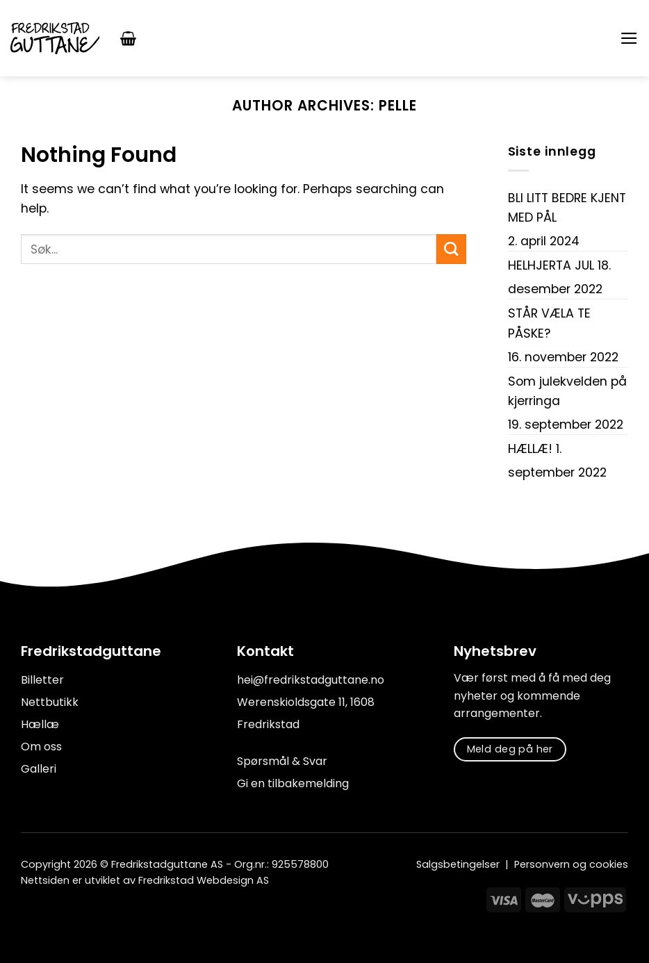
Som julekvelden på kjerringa (567, 391)
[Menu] (629, 38)
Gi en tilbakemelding (293, 783)
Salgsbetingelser (458, 864)
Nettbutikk (50, 702)
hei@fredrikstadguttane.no (310, 680)
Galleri (38, 769)
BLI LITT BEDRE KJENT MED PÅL (567, 208)
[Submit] (451, 249)
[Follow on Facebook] (29, 912)
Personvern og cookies (571, 864)
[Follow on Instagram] (48, 912)
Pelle (398, 105)
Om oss (41, 747)
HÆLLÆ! (530, 449)
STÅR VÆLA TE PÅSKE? (549, 323)
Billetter (42, 680)
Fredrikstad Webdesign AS (203, 880)
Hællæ (40, 724)
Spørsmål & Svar (282, 761)
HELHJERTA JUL (551, 265)
